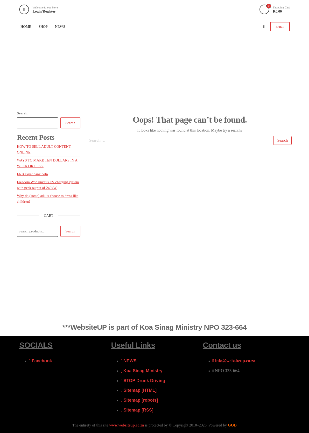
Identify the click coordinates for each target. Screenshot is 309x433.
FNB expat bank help (32, 174)
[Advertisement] (154, 70)
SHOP (279, 26)
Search (22, 113)
